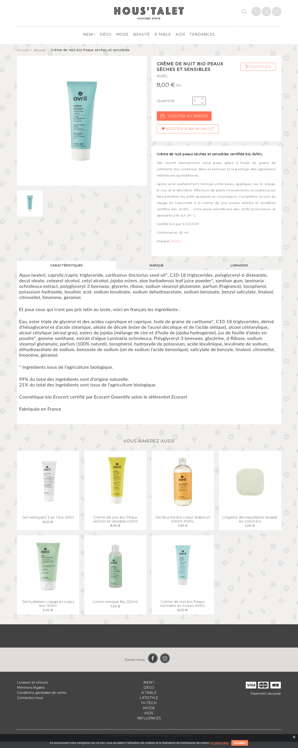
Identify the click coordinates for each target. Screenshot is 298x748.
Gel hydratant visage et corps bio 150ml (48, 610)
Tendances (202, 34)
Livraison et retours (32, 689)
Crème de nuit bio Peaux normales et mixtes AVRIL (183, 610)
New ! (89, 34)
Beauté (141, 34)
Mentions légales (31, 694)
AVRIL (162, 76)
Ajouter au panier (184, 116)
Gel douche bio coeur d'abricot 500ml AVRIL (182, 525)
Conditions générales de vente (41, 699)
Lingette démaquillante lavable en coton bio (250, 525)
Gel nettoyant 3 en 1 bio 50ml (48, 523)
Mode (122, 34)
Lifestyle (149, 704)
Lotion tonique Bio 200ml (115, 608)
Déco (105, 34)
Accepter (240, 743)
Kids (180, 34)
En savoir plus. (219, 743)
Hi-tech (149, 709)
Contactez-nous (30, 704)
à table (162, 34)
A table (149, 699)
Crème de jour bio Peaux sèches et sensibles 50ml (115, 525)
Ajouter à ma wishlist (188, 129)
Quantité (165, 101)
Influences (149, 724)
